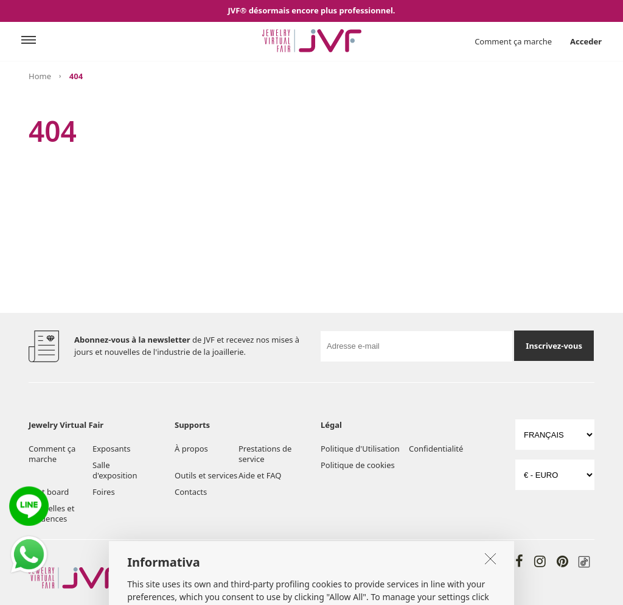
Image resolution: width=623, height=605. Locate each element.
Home (40, 76)
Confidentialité (436, 448)
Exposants (111, 448)
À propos (191, 448)
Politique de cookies (358, 465)
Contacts (191, 491)
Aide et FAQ (259, 475)
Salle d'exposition (114, 470)
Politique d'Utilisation (360, 448)
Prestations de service (264, 453)
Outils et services (206, 475)
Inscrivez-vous (554, 345)
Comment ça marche (513, 41)
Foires (103, 491)
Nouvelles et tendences (51, 513)
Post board (49, 491)
